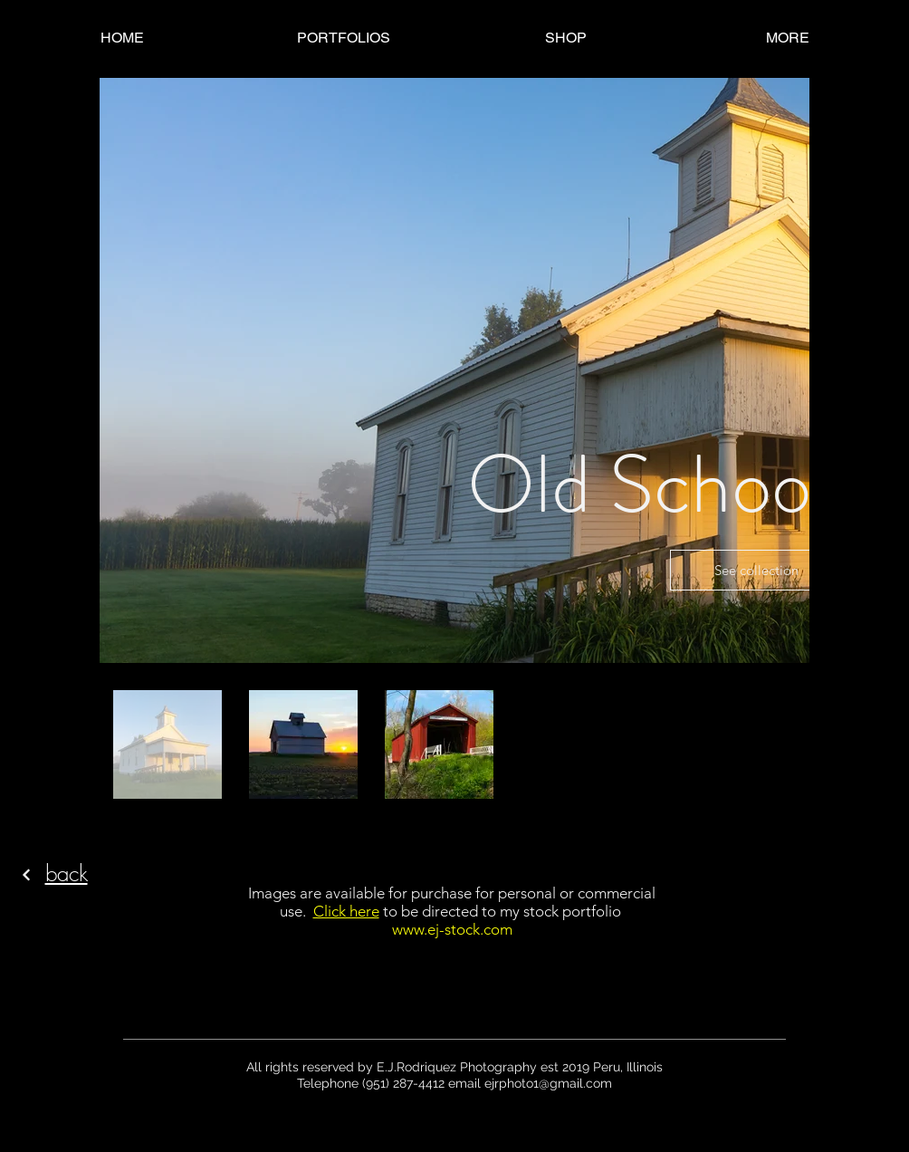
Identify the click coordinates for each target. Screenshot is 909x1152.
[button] (343, 37)
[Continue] (26, 875)
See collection (756, 570)
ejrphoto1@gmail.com (548, 1083)
